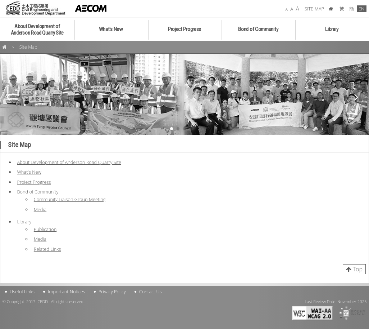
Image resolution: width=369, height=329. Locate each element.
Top (358, 269)
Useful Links (22, 291)
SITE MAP (314, 8)
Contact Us (150, 291)
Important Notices (66, 291)
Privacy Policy (112, 291)
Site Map (28, 47)
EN (362, 8)
